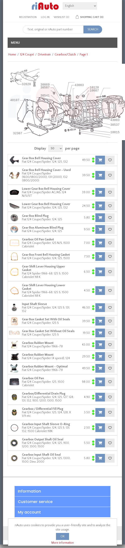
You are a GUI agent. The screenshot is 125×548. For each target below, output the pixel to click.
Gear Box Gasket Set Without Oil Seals (48, 331)
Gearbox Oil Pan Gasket (38, 239)
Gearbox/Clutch (65, 54)
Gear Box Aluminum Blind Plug (42, 227)
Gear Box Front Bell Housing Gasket (46, 255)
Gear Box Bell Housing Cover (41, 158)
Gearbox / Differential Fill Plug (42, 409)
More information (62, 543)
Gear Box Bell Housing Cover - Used (46, 170)
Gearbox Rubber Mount (38, 343)
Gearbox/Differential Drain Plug (43, 393)
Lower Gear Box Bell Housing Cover (46, 189)
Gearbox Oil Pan (33, 378)
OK (63, 536)
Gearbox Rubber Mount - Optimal (45, 366)
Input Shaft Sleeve (34, 304)
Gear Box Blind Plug (35, 216)
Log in (45, 17)
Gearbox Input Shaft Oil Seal (41, 455)
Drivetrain (44, 54)
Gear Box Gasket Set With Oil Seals (46, 319)
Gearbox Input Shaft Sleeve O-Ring (46, 424)
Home (12, 54)
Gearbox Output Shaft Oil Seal (42, 439)
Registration (28, 17)
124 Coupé (27, 54)
